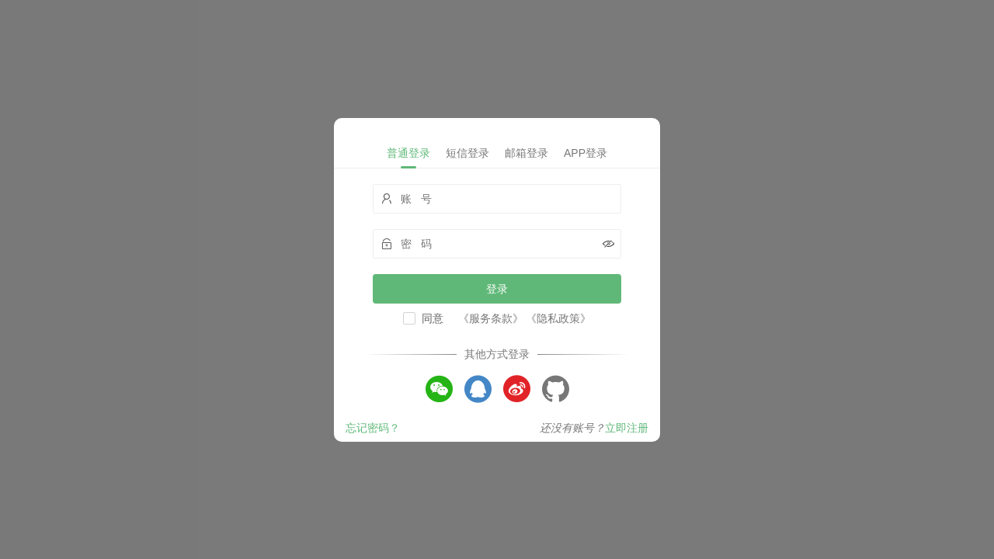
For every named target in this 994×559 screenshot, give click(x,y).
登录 (497, 289)
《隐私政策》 (558, 318)
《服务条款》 (490, 318)
